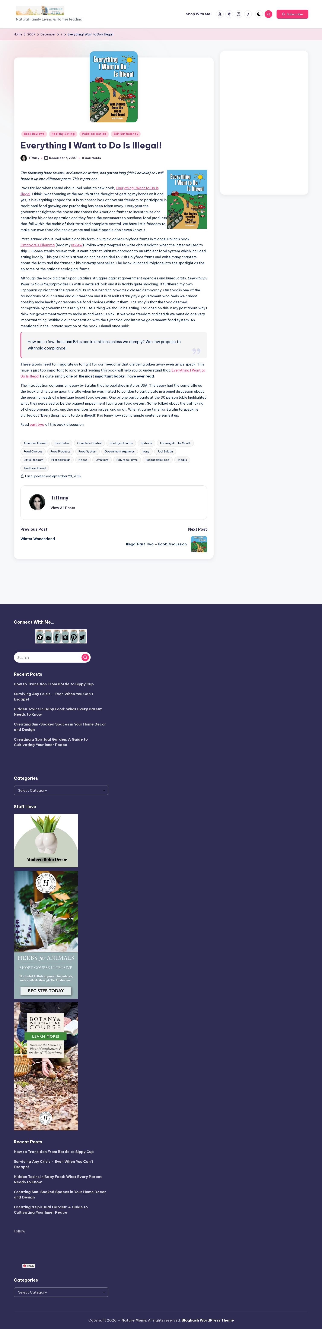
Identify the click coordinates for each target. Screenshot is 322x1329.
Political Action (94, 133)
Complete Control (89, 443)
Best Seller (62, 443)
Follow (19, 1231)
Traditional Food (35, 468)
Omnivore (102, 459)
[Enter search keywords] (52, 657)
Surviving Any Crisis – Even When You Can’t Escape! (53, 697)
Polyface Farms (127, 459)
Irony (146, 451)
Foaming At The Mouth (175, 443)
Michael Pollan (60, 459)
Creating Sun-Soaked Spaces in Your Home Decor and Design (60, 727)
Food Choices (33, 451)
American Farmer (35, 443)
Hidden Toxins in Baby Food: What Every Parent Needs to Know (58, 712)
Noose (83, 459)
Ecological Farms (121, 443)
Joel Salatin (165, 451)
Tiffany (59, 497)
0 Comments (91, 158)
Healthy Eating (63, 133)
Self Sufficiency (126, 133)
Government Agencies (120, 451)
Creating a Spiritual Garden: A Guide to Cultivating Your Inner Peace (51, 742)
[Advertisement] (264, 122)
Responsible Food (157, 459)
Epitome (146, 443)
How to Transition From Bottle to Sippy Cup (54, 684)
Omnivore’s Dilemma (37, 245)
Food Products (60, 451)
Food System (87, 451)
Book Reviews (34, 133)
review (76, 245)
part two (37, 424)
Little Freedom (33, 459)
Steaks (182, 459)
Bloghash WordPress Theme (208, 1320)
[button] (292, 14)
